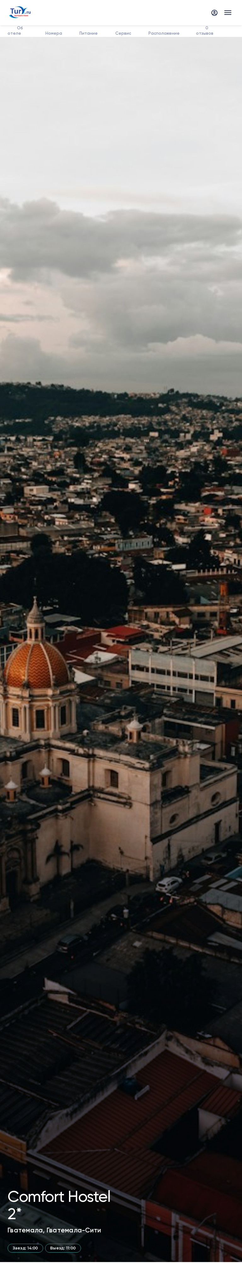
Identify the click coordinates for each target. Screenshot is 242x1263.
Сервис (122, 33)
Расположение (164, 33)
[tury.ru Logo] (19, 12)
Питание (88, 33)
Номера (53, 33)
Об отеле (16, 30)
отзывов (204, 30)
